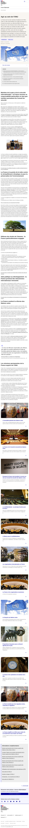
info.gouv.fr (3, 815)
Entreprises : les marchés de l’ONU (10, 776)
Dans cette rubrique (6, 65)
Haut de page (25, 785)
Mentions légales (19, 821)
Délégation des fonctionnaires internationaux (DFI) (14, 769)
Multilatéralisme (4, 39)
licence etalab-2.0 (9, 826)
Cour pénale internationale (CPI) (12, 268)
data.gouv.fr (3, 817)
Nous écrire (7, 823)
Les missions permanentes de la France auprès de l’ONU (11, 83)
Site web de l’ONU (6, 771)
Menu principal (27, 1)
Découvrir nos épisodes (14, 793)
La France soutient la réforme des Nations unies (10, 81)
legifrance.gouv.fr (18, 815)
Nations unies (10, 39)
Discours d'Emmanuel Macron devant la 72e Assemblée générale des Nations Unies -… (13, 358)
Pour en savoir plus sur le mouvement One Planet (10, 202)
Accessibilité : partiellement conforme (10, 821)
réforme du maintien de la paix (16, 336)
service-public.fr (10, 815)
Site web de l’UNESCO (7, 779)
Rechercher (25, 1)
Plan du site (2, 821)
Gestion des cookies (13, 823)
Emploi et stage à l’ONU (7, 774)
